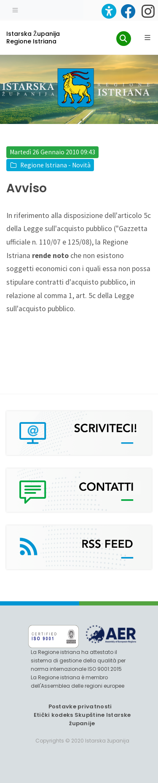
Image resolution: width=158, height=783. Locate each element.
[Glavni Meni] (147, 37)
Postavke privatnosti (80, 706)
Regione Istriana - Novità (55, 165)
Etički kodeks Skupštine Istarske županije (82, 719)
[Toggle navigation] (15, 9)
